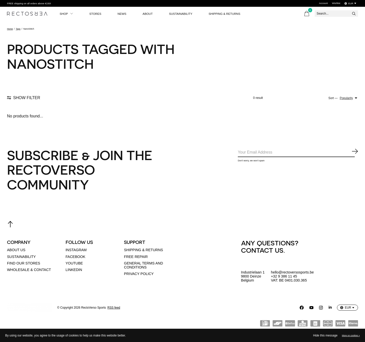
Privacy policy (139, 274)
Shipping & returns (143, 250)
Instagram (76, 250)
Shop (66, 13)
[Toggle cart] (307, 14)
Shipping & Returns (227, 13)
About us (16, 250)
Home (10, 29)
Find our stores (23, 263)
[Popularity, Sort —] (349, 98)
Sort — (333, 98)
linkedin (74, 270)
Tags (18, 29)
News (123, 13)
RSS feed (113, 307)
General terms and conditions (143, 265)
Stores (96, 13)
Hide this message (325, 335)
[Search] (336, 13)
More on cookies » (351, 335)
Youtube (74, 263)
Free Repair (136, 257)
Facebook (75, 257)
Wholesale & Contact (29, 270)
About (149, 13)
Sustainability (183, 13)
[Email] (298, 152)
